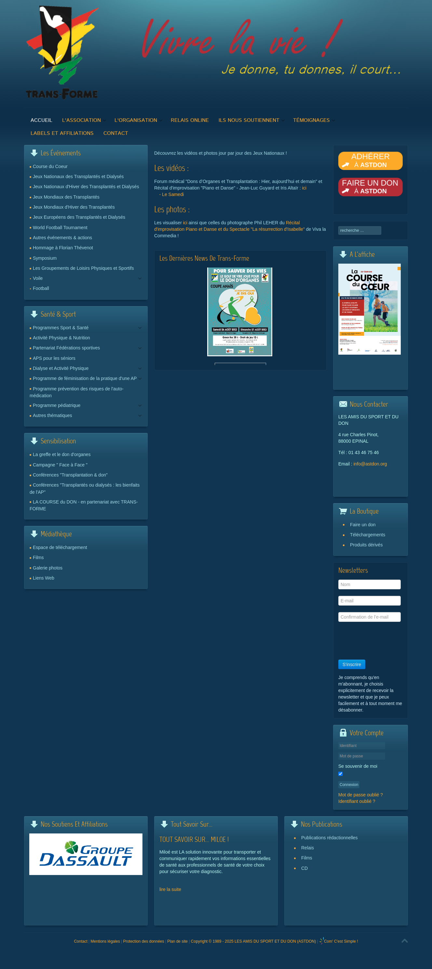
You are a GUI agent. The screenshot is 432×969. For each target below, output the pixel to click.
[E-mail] (369, 601)
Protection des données (143, 941)
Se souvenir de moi (357, 766)
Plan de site (177, 941)
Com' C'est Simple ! (341, 941)
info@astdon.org (370, 463)
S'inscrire (352, 664)
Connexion (349, 784)
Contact (80, 941)
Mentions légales (105, 941)
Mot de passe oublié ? (360, 794)
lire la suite (170, 889)
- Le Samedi (171, 194)
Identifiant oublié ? (356, 801)
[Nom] (369, 584)
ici (304, 187)
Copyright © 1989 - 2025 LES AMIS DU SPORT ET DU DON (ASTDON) (253, 941)
